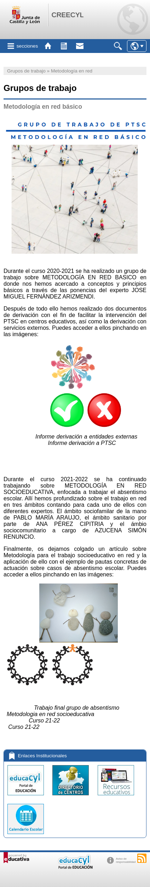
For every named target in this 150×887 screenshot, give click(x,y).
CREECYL (68, 14)
